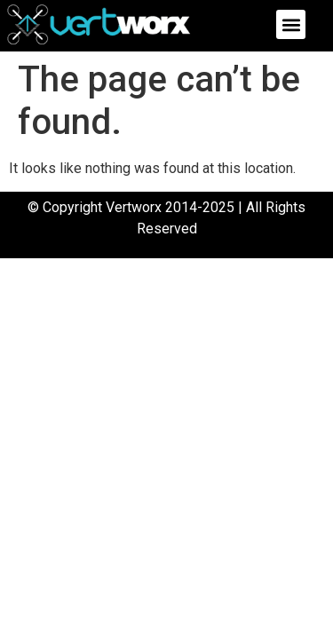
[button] (290, 24)
